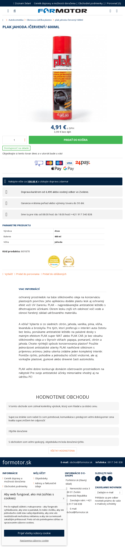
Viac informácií (29, 289)
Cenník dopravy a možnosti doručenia (55, 3)
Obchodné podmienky (90, 3)
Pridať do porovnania (27, 274)
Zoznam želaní (22, 3)
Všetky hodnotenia (62, 450)
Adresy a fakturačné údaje (45, 485)
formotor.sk (16, 462)
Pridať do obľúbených (54, 274)
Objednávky (41, 478)
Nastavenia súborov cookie (34, 540)
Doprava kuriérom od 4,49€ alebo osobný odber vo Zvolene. (55, 191)
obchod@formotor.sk (77, 512)
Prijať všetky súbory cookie (34, 533)
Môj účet (39, 473)
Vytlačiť (8, 274)
